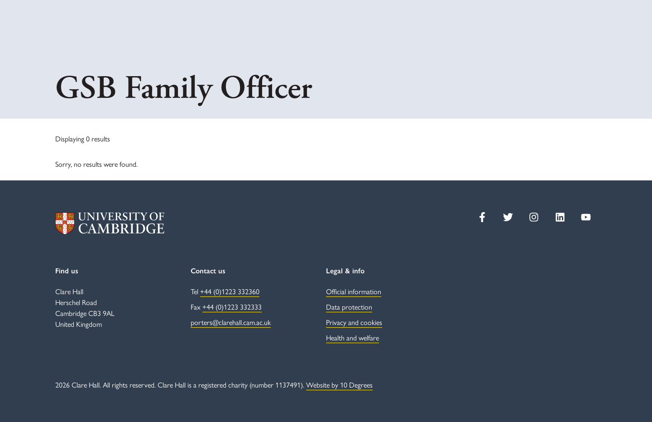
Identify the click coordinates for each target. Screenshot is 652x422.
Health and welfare (352, 337)
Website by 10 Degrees (339, 384)
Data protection (349, 306)
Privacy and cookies (354, 322)
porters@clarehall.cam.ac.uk (231, 322)
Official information (353, 291)
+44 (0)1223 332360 (229, 291)
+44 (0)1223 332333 (232, 306)
